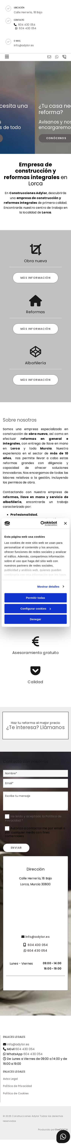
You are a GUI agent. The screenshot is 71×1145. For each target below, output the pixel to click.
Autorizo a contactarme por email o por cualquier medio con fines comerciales (35, 832)
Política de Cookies (16, 1093)
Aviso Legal (10, 1079)
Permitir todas (35, 597)
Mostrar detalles (48, 586)
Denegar (35, 619)
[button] (8, 8)
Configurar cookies (35, 608)
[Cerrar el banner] (65, 523)
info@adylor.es (18, 1044)
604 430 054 (27, 28)
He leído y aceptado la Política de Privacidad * (33, 818)
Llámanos (48, 726)
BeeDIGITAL (61, 1129)
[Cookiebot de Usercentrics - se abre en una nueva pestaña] (42, 523)
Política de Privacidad (17, 1086)
